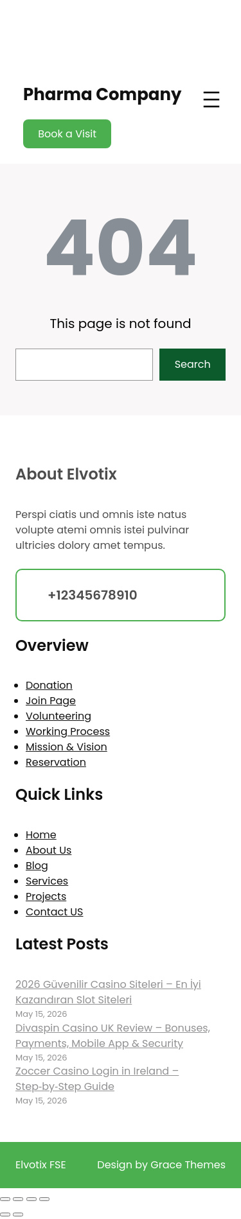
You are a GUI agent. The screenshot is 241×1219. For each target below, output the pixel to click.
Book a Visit (67, 133)
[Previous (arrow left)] (5, 1214)
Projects (46, 896)
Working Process (68, 731)
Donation (49, 685)
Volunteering (58, 716)
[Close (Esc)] (44, 1199)
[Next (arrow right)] (18, 1214)
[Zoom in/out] (5, 1199)
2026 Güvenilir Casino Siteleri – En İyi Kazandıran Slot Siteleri (108, 992)
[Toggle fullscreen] (18, 1199)
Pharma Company (102, 94)
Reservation (56, 762)
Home (41, 834)
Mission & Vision (66, 746)
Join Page (51, 700)
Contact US (54, 911)
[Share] (31, 1199)
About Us (48, 850)
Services (47, 881)
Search (193, 364)
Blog (37, 865)
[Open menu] (211, 99)
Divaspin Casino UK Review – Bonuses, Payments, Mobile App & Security (112, 1036)
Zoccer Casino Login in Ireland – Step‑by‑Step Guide (97, 1079)
